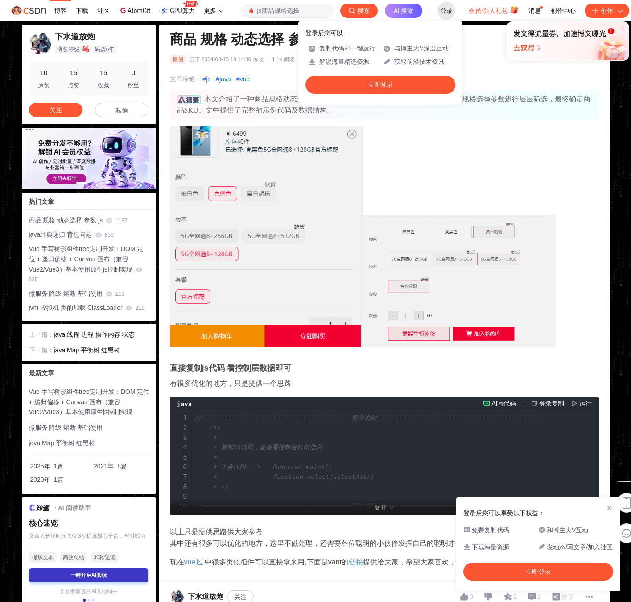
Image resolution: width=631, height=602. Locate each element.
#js (207, 79)
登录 (446, 10)
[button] (81, 183)
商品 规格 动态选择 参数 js (78, 220)
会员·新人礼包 (493, 9)
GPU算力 (178, 8)
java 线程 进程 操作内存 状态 (94, 334)
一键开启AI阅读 (88, 575)
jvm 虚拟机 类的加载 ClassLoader (86, 307)
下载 (82, 10)
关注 (55, 109)
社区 (103, 10)
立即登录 (380, 84)
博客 (60, 10)
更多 (213, 10)
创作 (607, 10)
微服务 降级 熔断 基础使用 (76, 293)
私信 (121, 110)
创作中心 (563, 10)
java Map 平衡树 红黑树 (87, 350)
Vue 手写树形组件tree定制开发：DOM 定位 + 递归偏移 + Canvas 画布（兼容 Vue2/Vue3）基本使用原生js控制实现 (86, 264)
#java (223, 79)
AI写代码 (503, 403)
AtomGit (134, 10)
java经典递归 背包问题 (71, 234)
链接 (356, 562)
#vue (243, 79)
